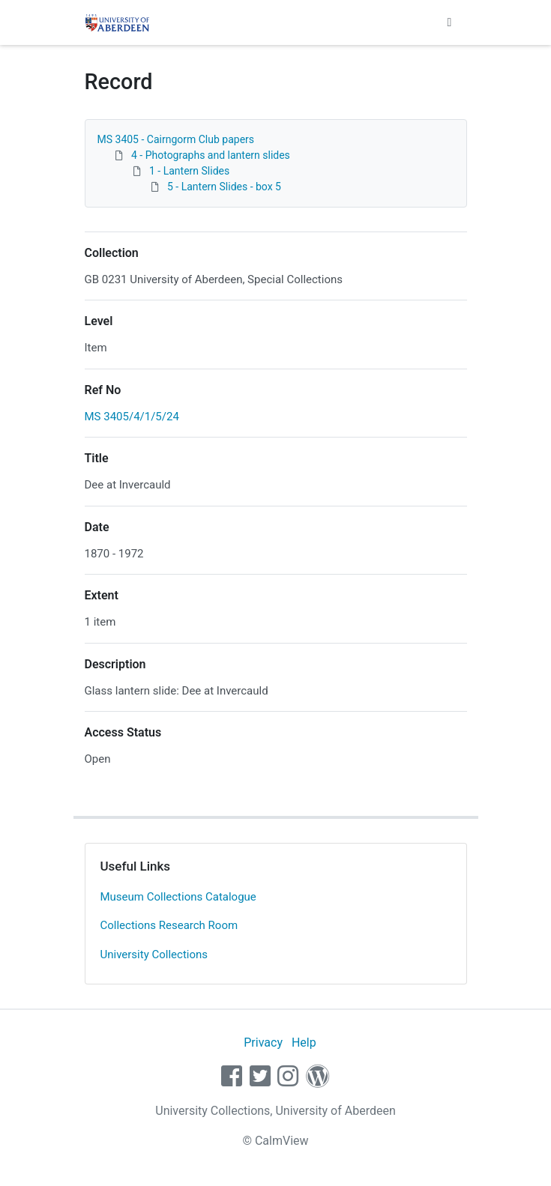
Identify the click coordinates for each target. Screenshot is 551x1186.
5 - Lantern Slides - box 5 (224, 187)
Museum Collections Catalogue (178, 897)
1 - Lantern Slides (189, 171)
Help (304, 1042)
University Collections (154, 954)
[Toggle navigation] (449, 22)
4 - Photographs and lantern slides (210, 155)
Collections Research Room (169, 925)
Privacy (263, 1042)
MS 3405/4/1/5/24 (132, 416)
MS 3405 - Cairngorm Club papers (176, 139)
